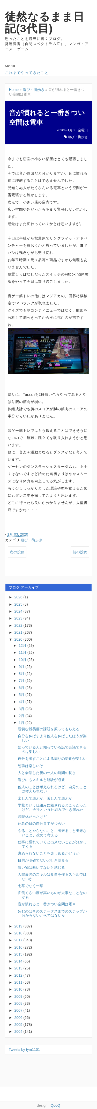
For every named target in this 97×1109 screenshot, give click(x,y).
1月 (22, 723)
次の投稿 (17, 552)
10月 (23, 660)
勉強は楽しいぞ (30, 766)
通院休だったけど (32, 816)
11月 (23, 652)
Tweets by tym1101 (24, 1049)
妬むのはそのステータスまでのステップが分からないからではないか (52, 913)
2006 (18, 1018)
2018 (18, 933)
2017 (18, 940)
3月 (22, 709)
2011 (18, 982)
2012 (18, 975)
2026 (18, 597)
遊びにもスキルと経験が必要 (41, 780)
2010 (18, 989)
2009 (18, 996)
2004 (18, 1031)
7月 (22, 680)
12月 (23, 645)
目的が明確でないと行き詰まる (43, 860)
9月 (22, 667)
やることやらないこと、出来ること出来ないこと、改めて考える (52, 833)
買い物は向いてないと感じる (41, 867)
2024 (18, 611)
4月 (22, 702)
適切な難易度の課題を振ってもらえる (48, 729)
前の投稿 (80, 552)
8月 (22, 674)
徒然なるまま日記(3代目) (45, 23)
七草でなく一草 (30, 886)
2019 (18, 926)
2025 (18, 604)
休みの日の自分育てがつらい (41, 823)
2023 (18, 618)
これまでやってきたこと (27, 73)
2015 (18, 954)
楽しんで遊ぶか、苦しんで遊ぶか (45, 798)
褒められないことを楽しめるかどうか (48, 853)
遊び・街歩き (33, 90)
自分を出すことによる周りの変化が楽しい (52, 758)
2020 (18, 639)
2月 (22, 716)
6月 (22, 688)
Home (14, 90)
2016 (18, 947)
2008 (18, 1003)
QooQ (55, 1105)
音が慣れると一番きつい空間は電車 (47, 904)
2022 (18, 625)
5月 (22, 695)
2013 (18, 968)
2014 (18, 961)
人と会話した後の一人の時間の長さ (47, 773)
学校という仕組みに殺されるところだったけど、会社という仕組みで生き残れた (52, 807)
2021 (18, 632)
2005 (18, 1024)
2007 (18, 1010)
